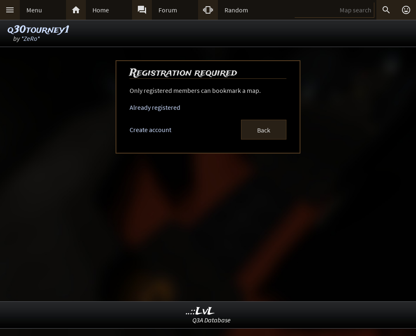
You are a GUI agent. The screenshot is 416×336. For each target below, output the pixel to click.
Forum (167, 10)
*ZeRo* (30, 38)
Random (236, 10)
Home (100, 10)
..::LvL (200, 311)
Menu (34, 10)
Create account (150, 129)
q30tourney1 (38, 30)
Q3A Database (211, 320)
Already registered (155, 107)
